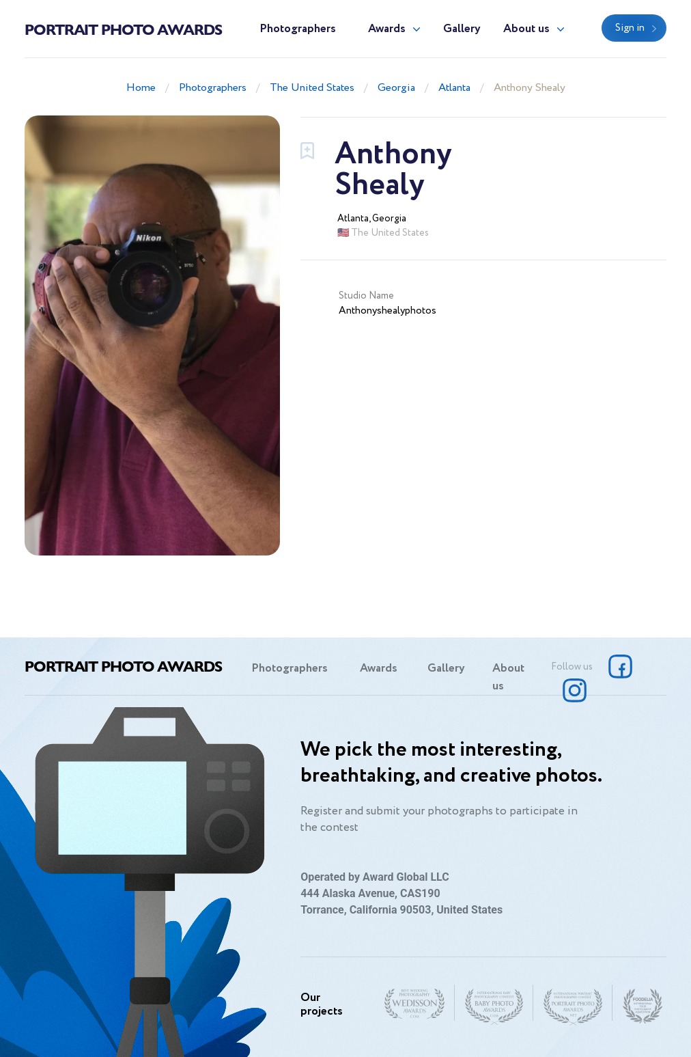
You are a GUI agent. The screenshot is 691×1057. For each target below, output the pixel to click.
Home (141, 88)
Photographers (297, 29)
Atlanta (454, 88)
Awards (387, 29)
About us (526, 29)
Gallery (462, 29)
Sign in (630, 28)
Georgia (396, 88)
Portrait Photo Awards (123, 29)
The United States (312, 88)
